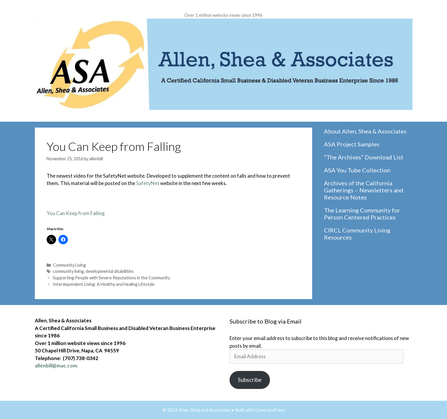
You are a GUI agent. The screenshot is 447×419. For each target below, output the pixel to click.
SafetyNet (147, 183)
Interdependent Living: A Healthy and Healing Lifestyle (104, 284)
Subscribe (250, 379)
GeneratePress (270, 410)
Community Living (69, 265)
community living (68, 271)
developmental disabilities (110, 271)
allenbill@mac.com (56, 365)
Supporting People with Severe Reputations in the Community (111, 277)
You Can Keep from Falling (76, 213)
